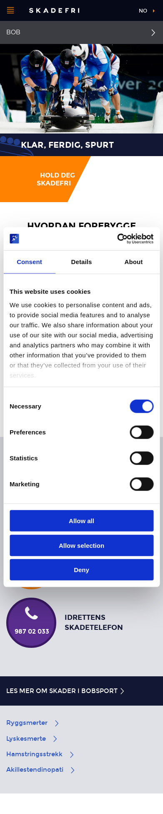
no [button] (143, 11)
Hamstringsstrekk (40, 754)
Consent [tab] (29, 261)
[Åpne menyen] (10, 10)
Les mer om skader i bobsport (65, 691)
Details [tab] (81, 261)
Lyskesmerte (32, 738)
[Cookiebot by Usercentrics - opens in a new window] (117, 238)
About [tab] (134, 261)
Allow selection (81, 545)
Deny (81, 569)
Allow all (81, 520)
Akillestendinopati (41, 769)
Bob (13, 32)
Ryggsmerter (33, 723)
